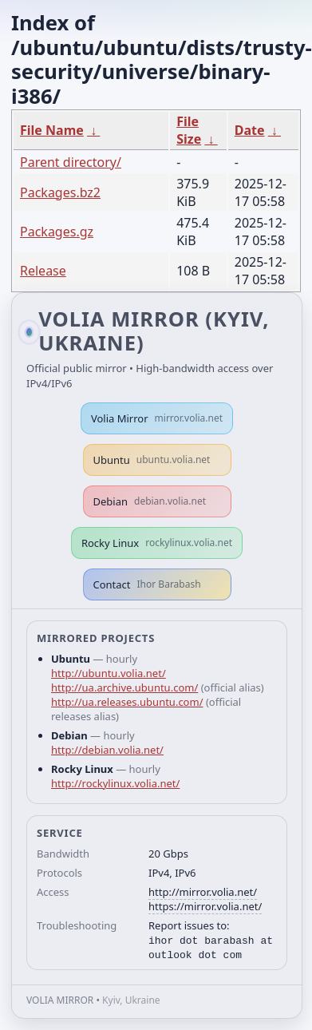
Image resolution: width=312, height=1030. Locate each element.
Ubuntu (152, 460)
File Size (188, 130)
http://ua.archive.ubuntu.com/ (124, 687)
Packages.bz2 (60, 192)
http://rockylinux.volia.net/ (115, 783)
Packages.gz (56, 231)
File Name (52, 130)
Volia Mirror (157, 418)
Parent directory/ (70, 162)
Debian (150, 501)
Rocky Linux (156, 543)
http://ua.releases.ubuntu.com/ (127, 702)
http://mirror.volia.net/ (202, 892)
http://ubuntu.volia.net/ (108, 673)
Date (250, 130)
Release (43, 270)
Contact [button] (147, 584)
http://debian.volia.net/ (107, 750)
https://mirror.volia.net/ (205, 906)
